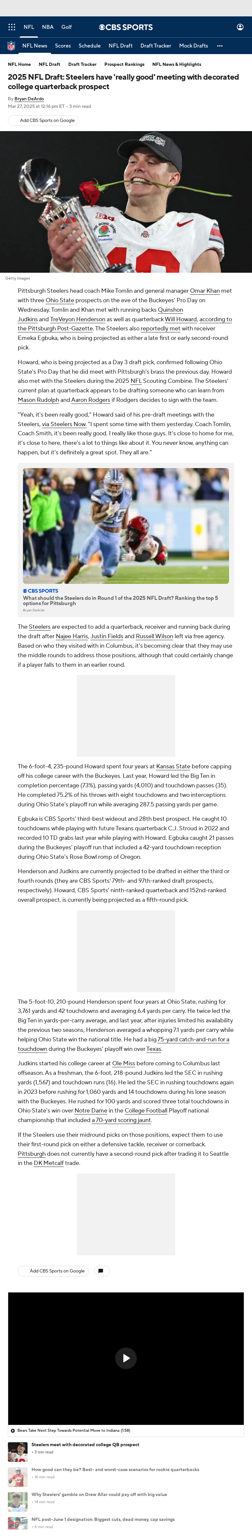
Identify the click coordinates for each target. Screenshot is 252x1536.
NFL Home (19, 65)
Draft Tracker (82, 65)
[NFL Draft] (120, 46)
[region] (126, 1358)
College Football (146, 1110)
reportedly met (160, 328)
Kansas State (173, 766)
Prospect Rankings (124, 65)
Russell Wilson (154, 636)
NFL (136, 381)
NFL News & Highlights (176, 65)
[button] (220, 46)
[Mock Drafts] (193, 46)
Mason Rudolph (38, 400)
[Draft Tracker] (155, 46)
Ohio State (60, 300)
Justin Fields (107, 636)
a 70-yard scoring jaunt (121, 1120)
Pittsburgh (32, 1154)
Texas (153, 1049)
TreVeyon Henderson (77, 319)
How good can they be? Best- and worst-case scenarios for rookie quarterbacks (115, 1470)
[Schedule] (90, 46)
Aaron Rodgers (90, 400)
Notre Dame (90, 1110)
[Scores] (63, 46)
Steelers (40, 627)
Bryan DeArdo (29, 99)
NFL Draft (49, 65)
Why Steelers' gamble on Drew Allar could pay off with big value (99, 1495)
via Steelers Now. (64, 424)
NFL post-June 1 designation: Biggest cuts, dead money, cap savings (103, 1520)
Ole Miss (123, 1063)
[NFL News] (34, 46)
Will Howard (181, 319)
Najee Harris (72, 636)
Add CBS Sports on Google (47, 121)
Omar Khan (205, 291)
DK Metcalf (49, 1163)
